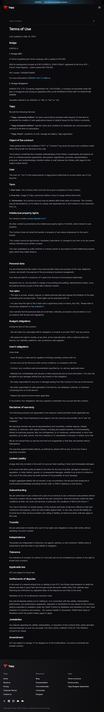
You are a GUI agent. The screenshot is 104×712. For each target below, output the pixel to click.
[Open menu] (99, 7)
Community (40, 690)
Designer (39, 694)
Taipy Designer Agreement (78, 686)
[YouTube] (18, 701)
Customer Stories (10, 690)
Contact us (7, 694)
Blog (37, 679)
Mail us (47, 78)
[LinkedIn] (9, 701)
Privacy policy (73, 683)
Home (5, 679)
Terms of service (74, 679)
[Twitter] (4, 701)
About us (6, 683)
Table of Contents (52, 21)
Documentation (42, 683)
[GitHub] (13, 701)
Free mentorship (42, 686)
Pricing (6, 686)
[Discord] (22, 701)
